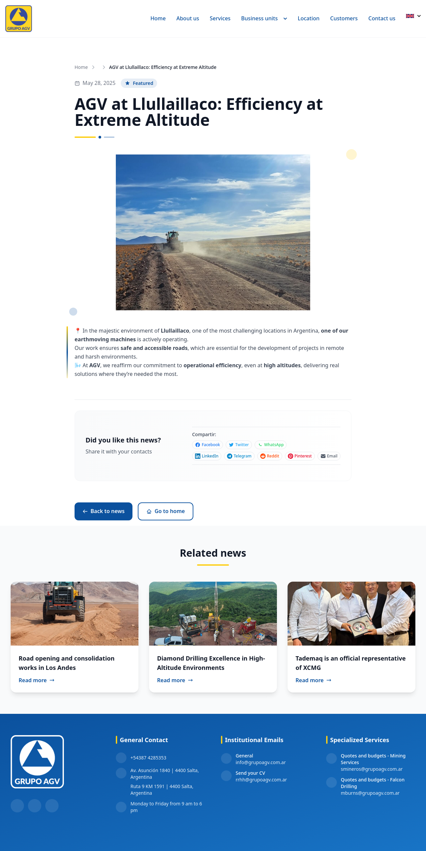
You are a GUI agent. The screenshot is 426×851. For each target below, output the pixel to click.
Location (309, 18)
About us (187, 18)
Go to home (165, 511)
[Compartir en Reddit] (269, 456)
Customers (344, 18)
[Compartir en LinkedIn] (206, 456)
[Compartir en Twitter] (239, 444)
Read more (37, 680)
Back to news (103, 511)
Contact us (381, 18)
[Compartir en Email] (329, 456)
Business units (264, 18)
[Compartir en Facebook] (207, 444)
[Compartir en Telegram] (239, 456)
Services (220, 18)
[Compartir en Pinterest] (300, 456)
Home (158, 18)
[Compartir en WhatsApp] (271, 444)
